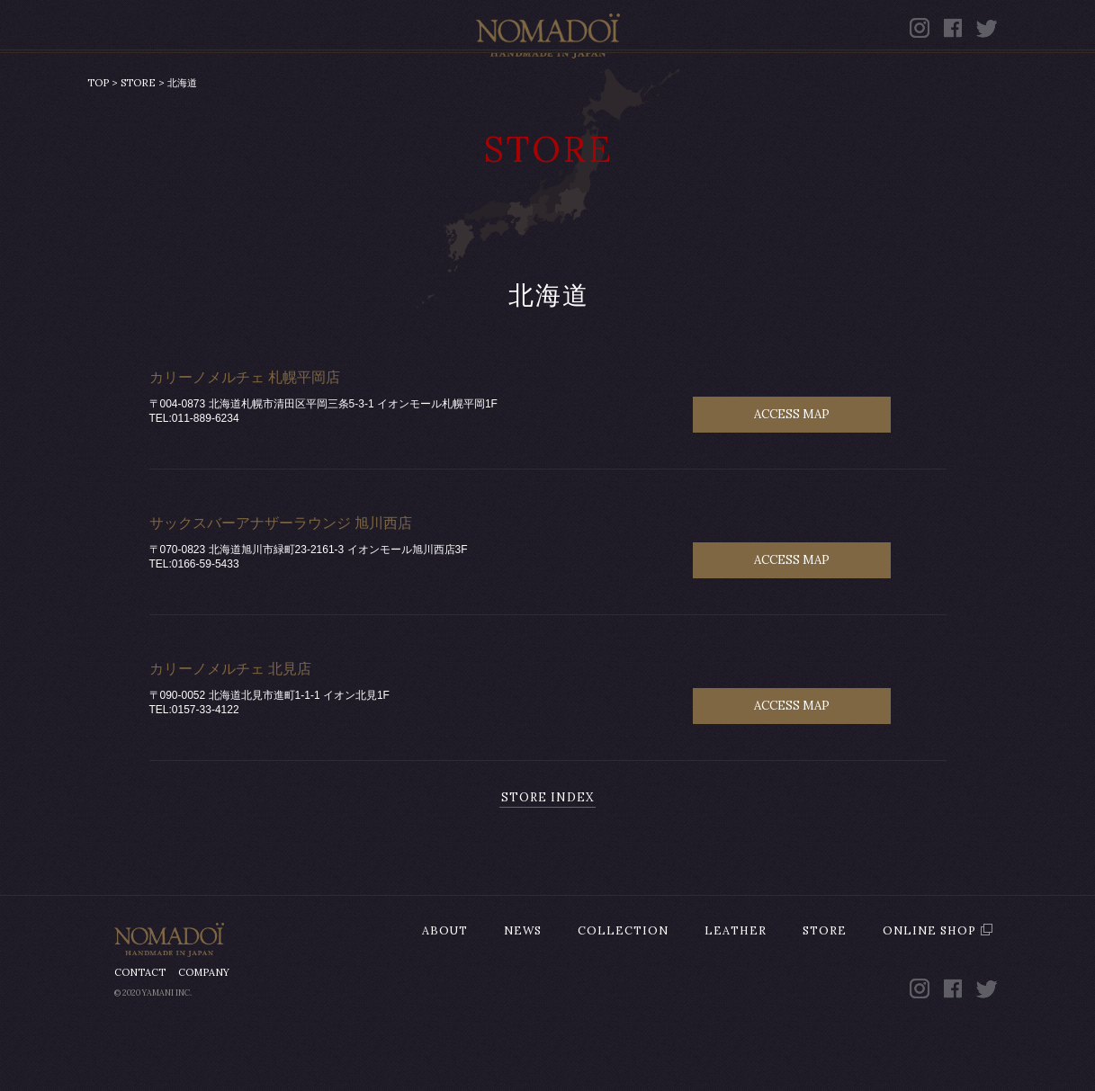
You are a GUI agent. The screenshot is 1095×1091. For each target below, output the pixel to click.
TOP (98, 136)
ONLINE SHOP (887, 88)
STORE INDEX (547, 851)
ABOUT (185, 88)
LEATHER (621, 88)
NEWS (308, 88)
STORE (746, 88)
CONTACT (140, 1026)
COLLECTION (455, 88)
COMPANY (203, 1026)
